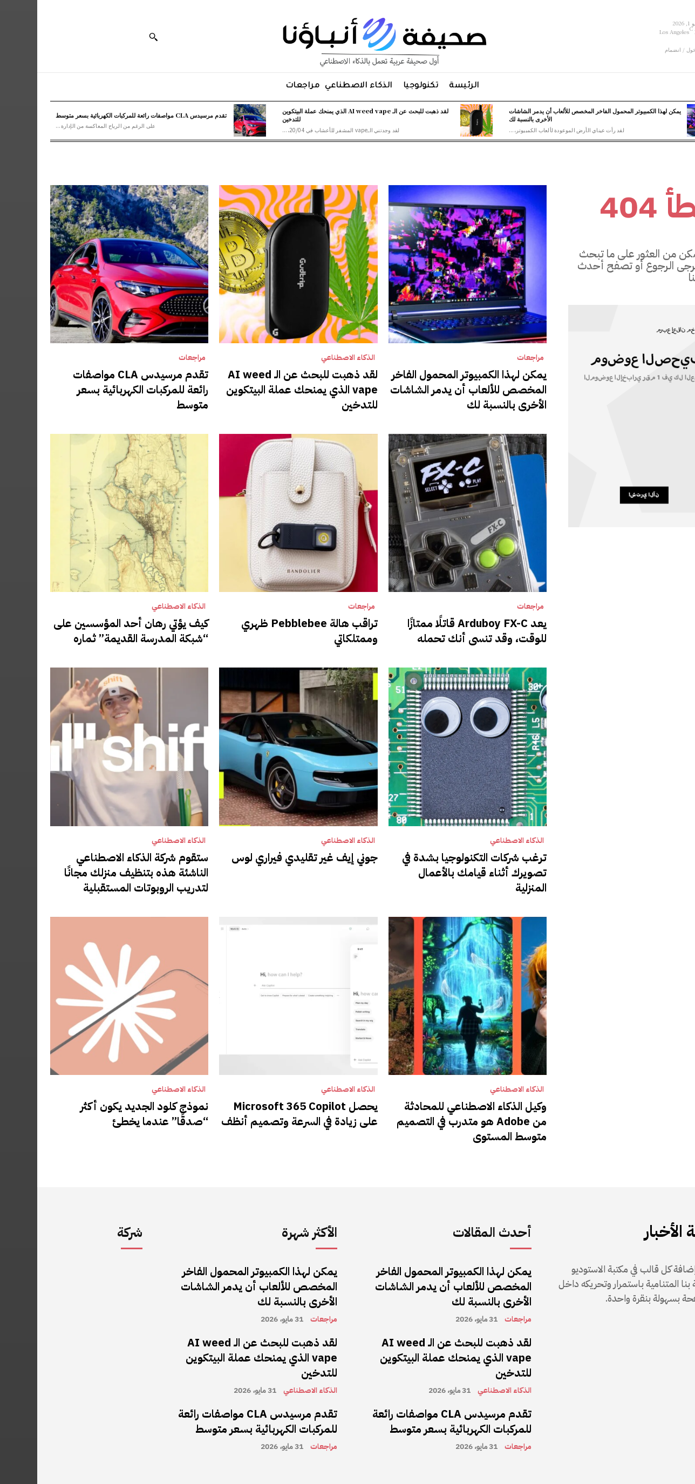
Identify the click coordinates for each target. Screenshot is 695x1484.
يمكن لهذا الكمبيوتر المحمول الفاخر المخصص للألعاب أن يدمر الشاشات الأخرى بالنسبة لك (558, 114)
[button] (116, 36)
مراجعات (493, 358)
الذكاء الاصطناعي (311, 358)
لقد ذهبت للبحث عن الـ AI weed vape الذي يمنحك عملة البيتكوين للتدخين (328, 114)
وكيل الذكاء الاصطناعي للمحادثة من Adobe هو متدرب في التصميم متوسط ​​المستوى (434, 1121)
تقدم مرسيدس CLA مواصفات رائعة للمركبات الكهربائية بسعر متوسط (103, 115)
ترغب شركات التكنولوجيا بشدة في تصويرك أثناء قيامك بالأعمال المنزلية (437, 872)
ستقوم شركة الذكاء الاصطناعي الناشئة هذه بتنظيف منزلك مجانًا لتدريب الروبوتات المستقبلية (99, 872)
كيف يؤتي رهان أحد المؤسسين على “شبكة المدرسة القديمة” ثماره (93, 630)
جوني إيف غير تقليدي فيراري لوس (267, 857)
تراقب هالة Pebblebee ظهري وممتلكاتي (272, 630)
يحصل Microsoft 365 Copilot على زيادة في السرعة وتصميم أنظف (262, 1113)
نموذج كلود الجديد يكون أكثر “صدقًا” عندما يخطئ (107, 1113)
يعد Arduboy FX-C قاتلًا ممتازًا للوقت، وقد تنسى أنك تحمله (439, 630)
